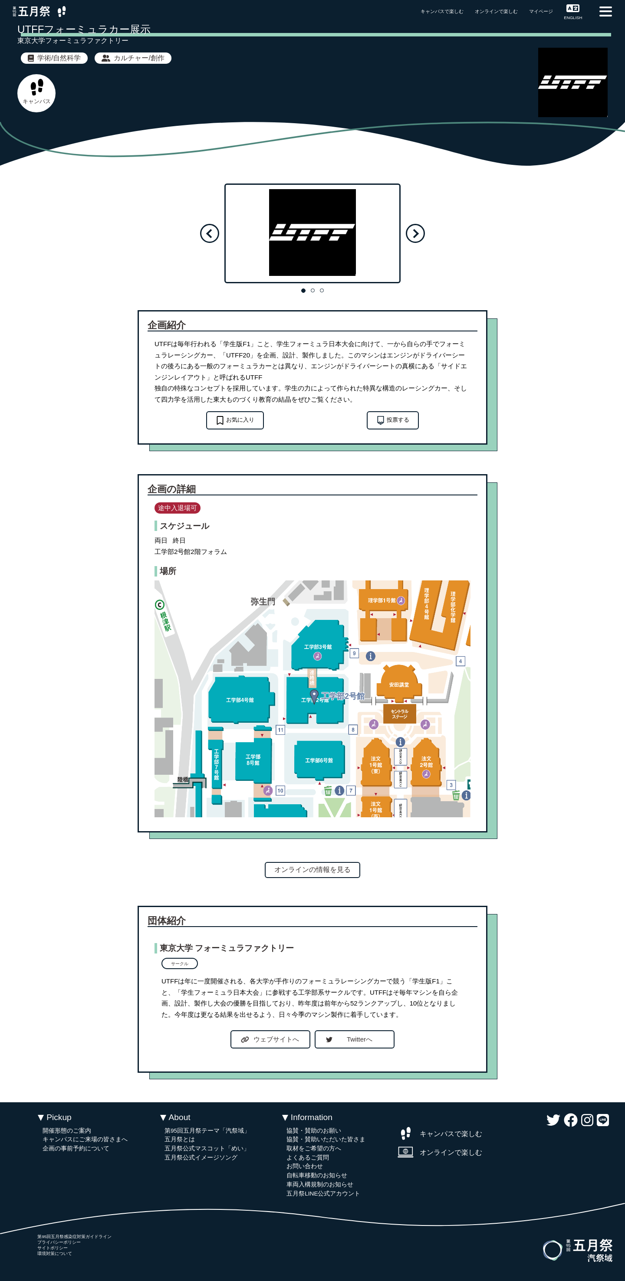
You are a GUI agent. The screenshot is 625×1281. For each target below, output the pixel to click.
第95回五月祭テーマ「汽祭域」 (207, 1130)
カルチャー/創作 (133, 58)
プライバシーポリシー (59, 1242)
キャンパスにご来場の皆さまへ (85, 1139)
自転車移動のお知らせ (316, 1175)
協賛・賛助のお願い (313, 1130)
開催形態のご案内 (67, 1130)
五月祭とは (179, 1139)
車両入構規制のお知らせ (319, 1184)
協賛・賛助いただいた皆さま (325, 1139)
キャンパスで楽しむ (442, 11)
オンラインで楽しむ (496, 11)
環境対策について (54, 1253)
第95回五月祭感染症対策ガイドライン (74, 1236)
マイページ (541, 11)
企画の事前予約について (76, 1148)
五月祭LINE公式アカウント (323, 1193)
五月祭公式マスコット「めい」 (207, 1148)
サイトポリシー (52, 1247)
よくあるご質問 (307, 1157)
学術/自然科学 (54, 58)
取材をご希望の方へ (313, 1148)
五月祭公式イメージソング (200, 1157)
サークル (179, 963)
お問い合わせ (304, 1166)
